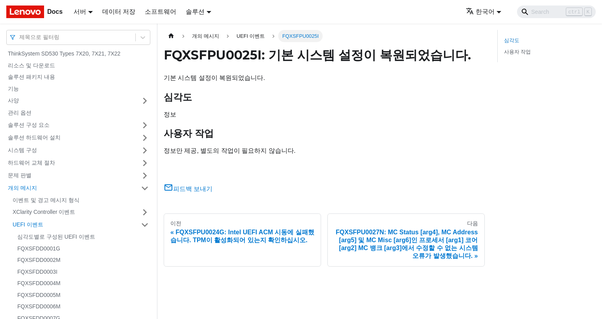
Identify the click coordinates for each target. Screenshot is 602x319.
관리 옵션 (19, 112)
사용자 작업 (517, 52)
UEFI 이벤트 (28, 224)
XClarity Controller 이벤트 (44, 212)
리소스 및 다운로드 (31, 65)
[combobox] (20, 37)
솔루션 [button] (195, 11)
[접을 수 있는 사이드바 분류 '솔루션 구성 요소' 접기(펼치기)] (144, 125)
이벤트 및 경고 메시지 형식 (46, 200)
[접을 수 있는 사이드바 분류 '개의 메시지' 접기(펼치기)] (144, 188)
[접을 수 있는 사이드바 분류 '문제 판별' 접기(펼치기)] (144, 175)
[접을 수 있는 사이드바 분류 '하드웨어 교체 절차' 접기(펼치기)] (144, 163)
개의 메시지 (22, 188)
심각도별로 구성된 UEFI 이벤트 (56, 237)
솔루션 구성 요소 (29, 125)
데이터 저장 (118, 11)
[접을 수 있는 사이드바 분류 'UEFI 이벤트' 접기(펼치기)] (144, 225)
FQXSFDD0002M (39, 260)
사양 (13, 100)
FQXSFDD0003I (37, 272)
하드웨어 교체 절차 (31, 163)
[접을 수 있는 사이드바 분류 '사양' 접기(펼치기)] (144, 101)
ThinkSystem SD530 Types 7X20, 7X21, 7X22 (64, 53)
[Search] (556, 12)
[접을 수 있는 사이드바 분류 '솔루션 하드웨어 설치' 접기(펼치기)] (144, 138)
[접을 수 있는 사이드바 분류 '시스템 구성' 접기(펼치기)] (144, 150)
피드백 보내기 (188, 188)
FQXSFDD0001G (38, 248)
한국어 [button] (480, 11)
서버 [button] (80, 11)
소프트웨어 (160, 11)
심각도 (511, 40)
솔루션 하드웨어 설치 (34, 137)
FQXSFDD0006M (39, 306)
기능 (13, 88)
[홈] (171, 36)
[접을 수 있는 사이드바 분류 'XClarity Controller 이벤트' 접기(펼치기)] (144, 212)
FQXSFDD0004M (39, 283)
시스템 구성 (22, 150)
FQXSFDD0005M (39, 295)
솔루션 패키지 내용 (31, 77)
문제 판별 (19, 175)
